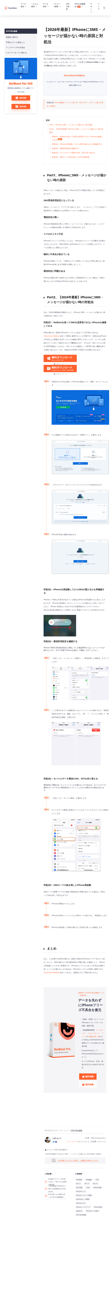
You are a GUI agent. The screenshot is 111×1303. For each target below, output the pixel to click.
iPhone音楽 (98, 1207)
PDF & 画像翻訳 (80, 5)
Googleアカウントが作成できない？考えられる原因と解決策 (57, 1182)
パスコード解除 (56, 5)
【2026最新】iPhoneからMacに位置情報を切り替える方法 (57, 1189)
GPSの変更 (67, 6)
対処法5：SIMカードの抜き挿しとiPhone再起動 (70, 157)
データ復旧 (23, 5)
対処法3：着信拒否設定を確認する (65, 148)
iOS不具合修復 (76, 1130)
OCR (97, 1180)
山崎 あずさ (57, 1138)
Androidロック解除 (82, 1199)
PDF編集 (89, 1180)
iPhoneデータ (81, 1191)
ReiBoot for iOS (21, 83)
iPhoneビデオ (81, 1203)
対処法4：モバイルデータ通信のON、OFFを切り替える (73, 153)
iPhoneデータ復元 (92, 1211)
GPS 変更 (79, 1187)
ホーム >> (50, 1149)
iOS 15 (87, 1183)
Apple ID (79, 1211)
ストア (99, 6)
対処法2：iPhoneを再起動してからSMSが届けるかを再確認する (77, 144)
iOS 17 (78, 1183)
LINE (88, 1187)
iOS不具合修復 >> (61, 1149)
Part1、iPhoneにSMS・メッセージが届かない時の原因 (70, 125)
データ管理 (45, 5)
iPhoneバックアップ (83, 1207)
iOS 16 (95, 1183)
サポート (91, 8)
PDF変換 (79, 1180)
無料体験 (20, 97)
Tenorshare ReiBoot (74, 75)
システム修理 (34, 5)
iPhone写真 (98, 1187)
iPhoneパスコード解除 (84, 1195)
